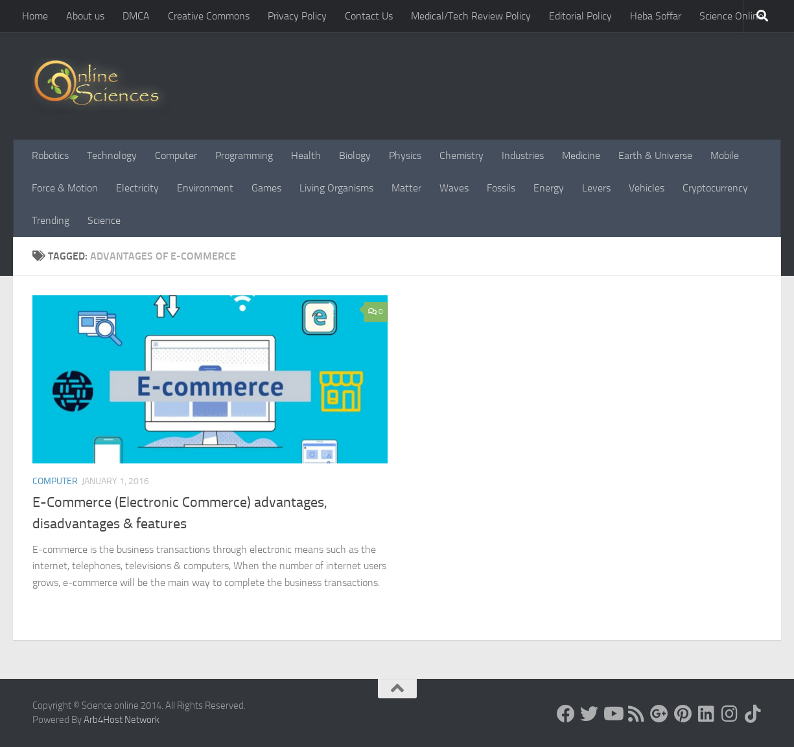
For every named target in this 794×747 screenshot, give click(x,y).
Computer (176, 155)
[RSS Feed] (636, 714)
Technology (112, 155)
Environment (205, 188)
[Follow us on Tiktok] (752, 714)
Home (35, 16)
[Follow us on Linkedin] (706, 714)
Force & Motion (65, 188)
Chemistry (461, 155)
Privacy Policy (297, 16)
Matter (406, 188)
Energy (548, 188)
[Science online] (566, 714)
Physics (405, 155)
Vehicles (646, 188)
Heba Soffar (655, 16)
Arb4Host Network (121, 720)
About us (85, 16)
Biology (355, 155)
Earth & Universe (655, 155)
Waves (454, 188)
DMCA (136, 16)
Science (104, 220)
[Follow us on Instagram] (729, 714)
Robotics (50, 155)
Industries (523, 155)
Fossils (501, 188)
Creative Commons (209, 16)
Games (266, 188)
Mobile (724, 155)
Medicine (581, 155)
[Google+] (659, 714)
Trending (50, 220)
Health (306, 155)
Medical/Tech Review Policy (471, 16)
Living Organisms (336, 188)
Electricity (137, 188)
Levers (596, 188)
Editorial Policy (580, 16)
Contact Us (369, 16)
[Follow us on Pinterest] (682, 714)
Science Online (731, 16)
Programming (244, 155)
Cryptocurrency (715, 188)
